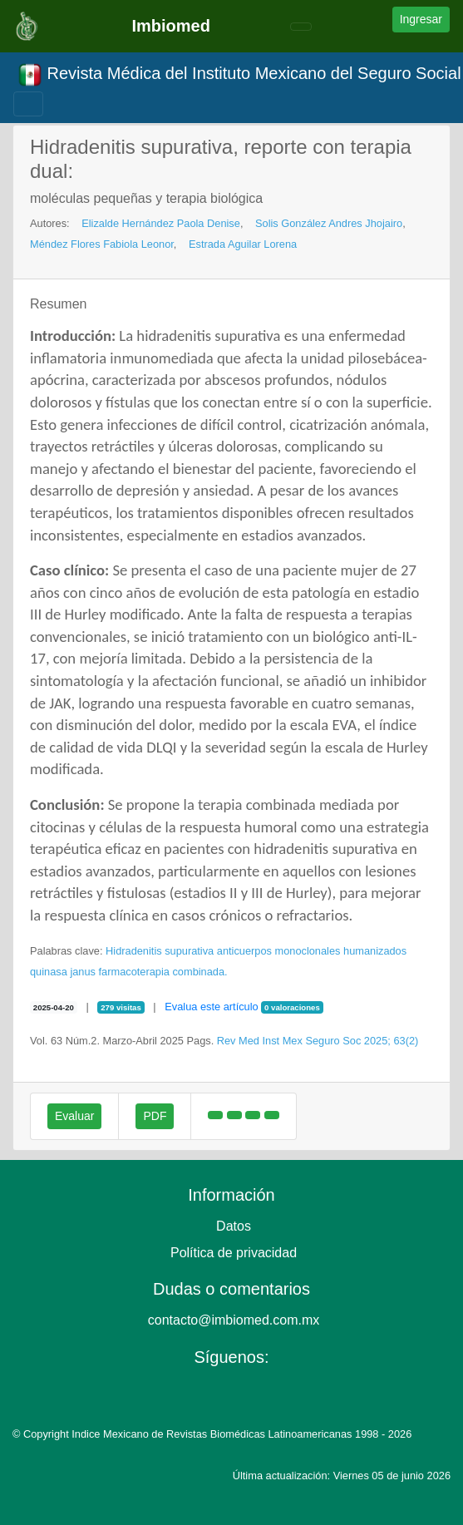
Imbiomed (170, 26)
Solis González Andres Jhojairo (328, 223)
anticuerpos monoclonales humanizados (311, 951)
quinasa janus (63, 971)
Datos (233, 1226)
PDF (154, 1116)
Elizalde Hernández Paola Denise (160, 223)
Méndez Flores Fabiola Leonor (102, 244)
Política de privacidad (233, 1253)
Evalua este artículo (211, 1006)
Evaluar (74, 1116)
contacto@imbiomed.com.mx (234, 1320)
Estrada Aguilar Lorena (243, 244)
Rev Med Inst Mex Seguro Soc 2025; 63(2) (318, 1040)
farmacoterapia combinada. (163, 971)
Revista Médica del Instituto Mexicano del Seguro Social (239, 74)
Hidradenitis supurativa (160, 951)
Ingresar (421, 19)
